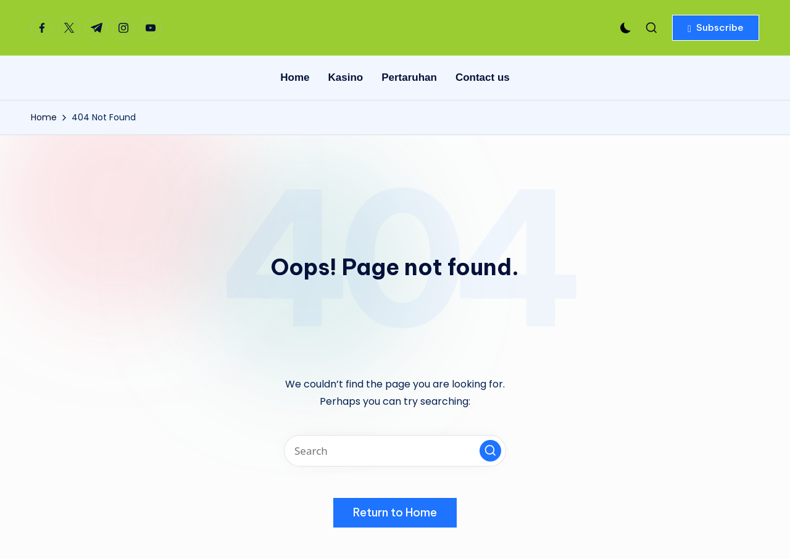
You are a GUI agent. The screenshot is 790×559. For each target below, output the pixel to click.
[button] (715, 28)
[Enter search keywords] (395, 450)
